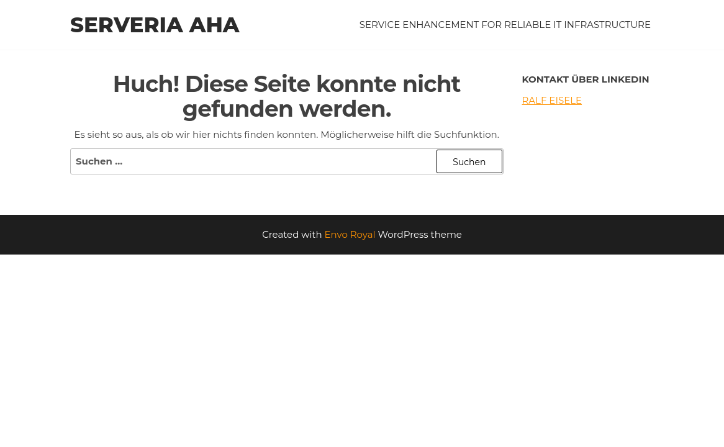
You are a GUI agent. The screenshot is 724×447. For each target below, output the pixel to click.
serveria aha (155, 25)
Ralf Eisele (552, 100)
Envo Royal (350, 234)
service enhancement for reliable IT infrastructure (505, 24)
